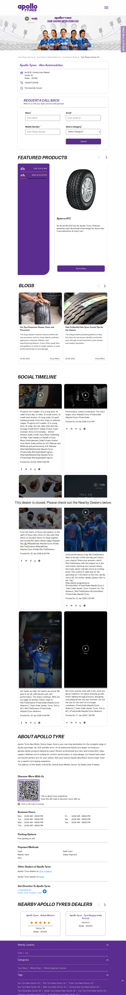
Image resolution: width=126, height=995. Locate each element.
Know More (81, 269)
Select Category (74, 126)
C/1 (26, 953)
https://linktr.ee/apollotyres (77, 583)
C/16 (20, 953)
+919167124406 (31, 83)
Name (28, 112)
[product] (83, 132)
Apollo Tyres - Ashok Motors (40, 915)
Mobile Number (32, 126)
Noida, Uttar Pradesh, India (30, 893)
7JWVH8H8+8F (25, 890)
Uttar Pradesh (45, 871)
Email (68, 113)
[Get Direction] (45, 893)
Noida (41, 877)
